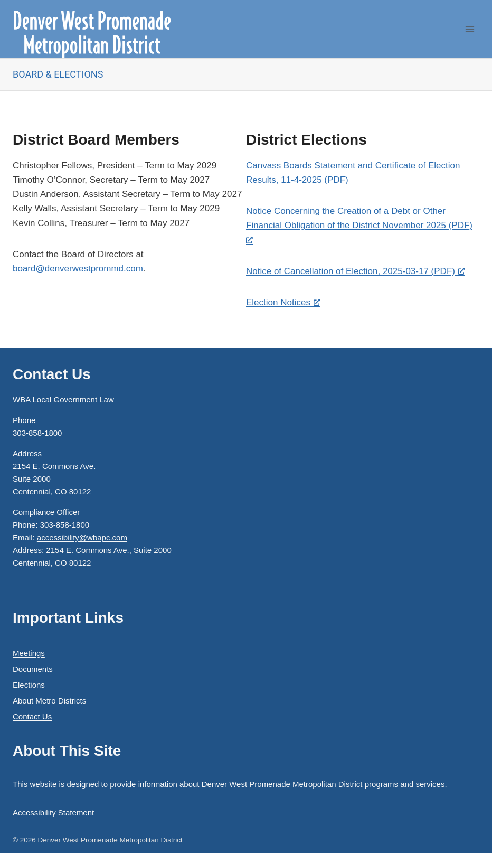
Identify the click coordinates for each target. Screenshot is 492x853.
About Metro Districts (49, 700)
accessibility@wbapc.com (82, 537)
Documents (33, 668)
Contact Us (32, 716)
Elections (29, 684)
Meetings (29, 653)
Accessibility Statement (53, 812)
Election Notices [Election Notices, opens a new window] (283, 302)
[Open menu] (469, 29)
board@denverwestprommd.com (78, 269)
